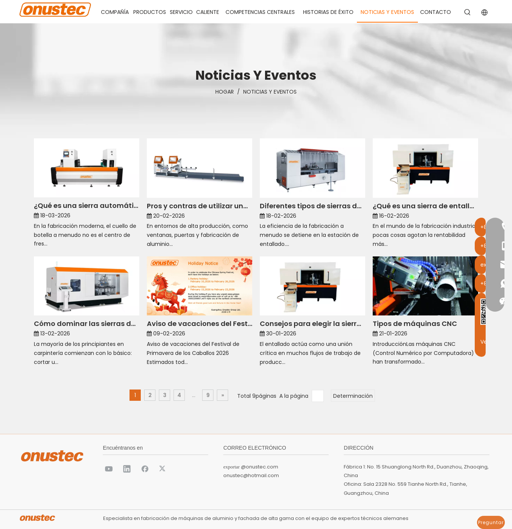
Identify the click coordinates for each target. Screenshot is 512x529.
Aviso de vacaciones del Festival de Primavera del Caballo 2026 (199, 323)
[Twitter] (163, 468)
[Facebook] (145, 468)
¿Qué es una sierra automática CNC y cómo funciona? (86, 205)
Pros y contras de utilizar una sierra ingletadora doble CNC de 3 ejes (199, 206)
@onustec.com (259, 466)
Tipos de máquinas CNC (415, 323)
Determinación (353, 396)
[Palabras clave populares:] (467, 12)
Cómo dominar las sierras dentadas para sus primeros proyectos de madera (86, 323)
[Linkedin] (127, 468)
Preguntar (491, 522)
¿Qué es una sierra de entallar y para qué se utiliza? (425, 206)
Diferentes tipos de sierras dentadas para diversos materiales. (312, 206)
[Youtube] (109, 468)
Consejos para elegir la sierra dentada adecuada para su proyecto (312, 323)
